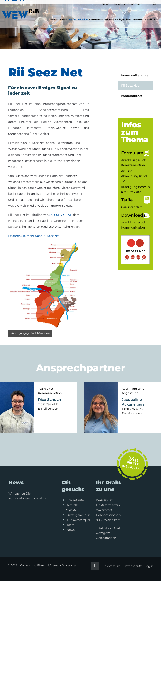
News (105, 3)
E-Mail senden (48, 408)
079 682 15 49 (132, 467)
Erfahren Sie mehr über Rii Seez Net (34, 236)
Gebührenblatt (131, 207)
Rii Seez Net (130, 85)
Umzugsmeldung (79, 515)
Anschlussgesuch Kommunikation (133, 162)
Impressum (112, 566)
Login (149, 566)
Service (116, 3)
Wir (126, 3)
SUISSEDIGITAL (60, 215)
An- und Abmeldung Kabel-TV (134, 176)
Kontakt (136, 3)
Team (71, 525)
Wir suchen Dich (20, 493)
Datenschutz (132, 566)
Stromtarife (75, 500)
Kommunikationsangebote (137, 75)
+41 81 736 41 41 (109, 528)
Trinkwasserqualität (81, 520)
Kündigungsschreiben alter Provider (137, 189)
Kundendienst (131, 96)
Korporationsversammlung (27, 498)
